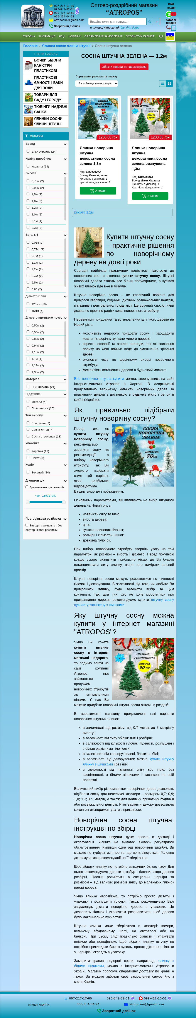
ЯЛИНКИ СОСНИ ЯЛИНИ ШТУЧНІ (43, 121)
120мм (37, 304)
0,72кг (35, 249)
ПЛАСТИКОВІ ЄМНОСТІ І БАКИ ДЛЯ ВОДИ (43, 83)
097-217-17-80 (64, 5)
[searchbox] (117, 21)
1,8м (34, 201)
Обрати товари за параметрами (124, 66)
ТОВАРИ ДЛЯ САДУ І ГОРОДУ (42, 97)
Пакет (35, 457)
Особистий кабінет (140, 36)
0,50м (35, 325)
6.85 (34, 289)
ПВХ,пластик (41, 387)
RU (161, 36)
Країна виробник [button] (38, 158)
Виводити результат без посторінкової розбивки (43, 527)
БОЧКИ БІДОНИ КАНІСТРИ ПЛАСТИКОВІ (42, 65)
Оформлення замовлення (103, 36)
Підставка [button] (32, 394)
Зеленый (38, 472)
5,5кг (35, 282)
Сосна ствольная (44, 436)
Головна (29, 36)
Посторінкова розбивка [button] (43, 518)
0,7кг (35, 256)
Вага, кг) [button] (31, 234)
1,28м (35, 365)
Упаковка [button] (32, 443)
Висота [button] (30, 173)
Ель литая (38, 423)
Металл (37, 401)
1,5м (34, 194)
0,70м (35, 181)
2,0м (34, 214)
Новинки (74, 36)
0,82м (35, 338)
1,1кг (35, 262)
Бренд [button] (30, 143)
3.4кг (35, 276)
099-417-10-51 (64, 12)
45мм (35, 311)
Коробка (38, 451)
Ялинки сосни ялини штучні (66, 46)
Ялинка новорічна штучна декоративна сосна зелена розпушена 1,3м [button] (149, 158)
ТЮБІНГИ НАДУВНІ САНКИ (45, 109)
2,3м (34, 227)
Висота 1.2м (83, 212)
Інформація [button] (46, 36)
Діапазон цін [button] (34, 480)
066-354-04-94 (64, 16)
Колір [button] (29, 464)
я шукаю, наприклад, (114, 27)
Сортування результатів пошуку (96, 76)
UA (170, 36)
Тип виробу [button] (34, 415)
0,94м (35, 345)
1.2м (34, 207)
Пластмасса (40, 408)
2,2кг (35, 269)
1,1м (34, 358)
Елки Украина (42, 151)
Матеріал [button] (32, 379)
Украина (38, 166)
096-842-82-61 (64, 9)
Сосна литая (40, 429)
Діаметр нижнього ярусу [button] (43, 317)
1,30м (35, 372)
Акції (61, 36)
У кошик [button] (98, 191)
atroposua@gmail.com (69, 20)
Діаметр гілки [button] (35, 296)
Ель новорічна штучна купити (99, 379)
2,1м (34, 221)
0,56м (35, 332)
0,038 (35, 242)
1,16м (35, 352)
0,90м (35, 188)
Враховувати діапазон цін (44, 487)
